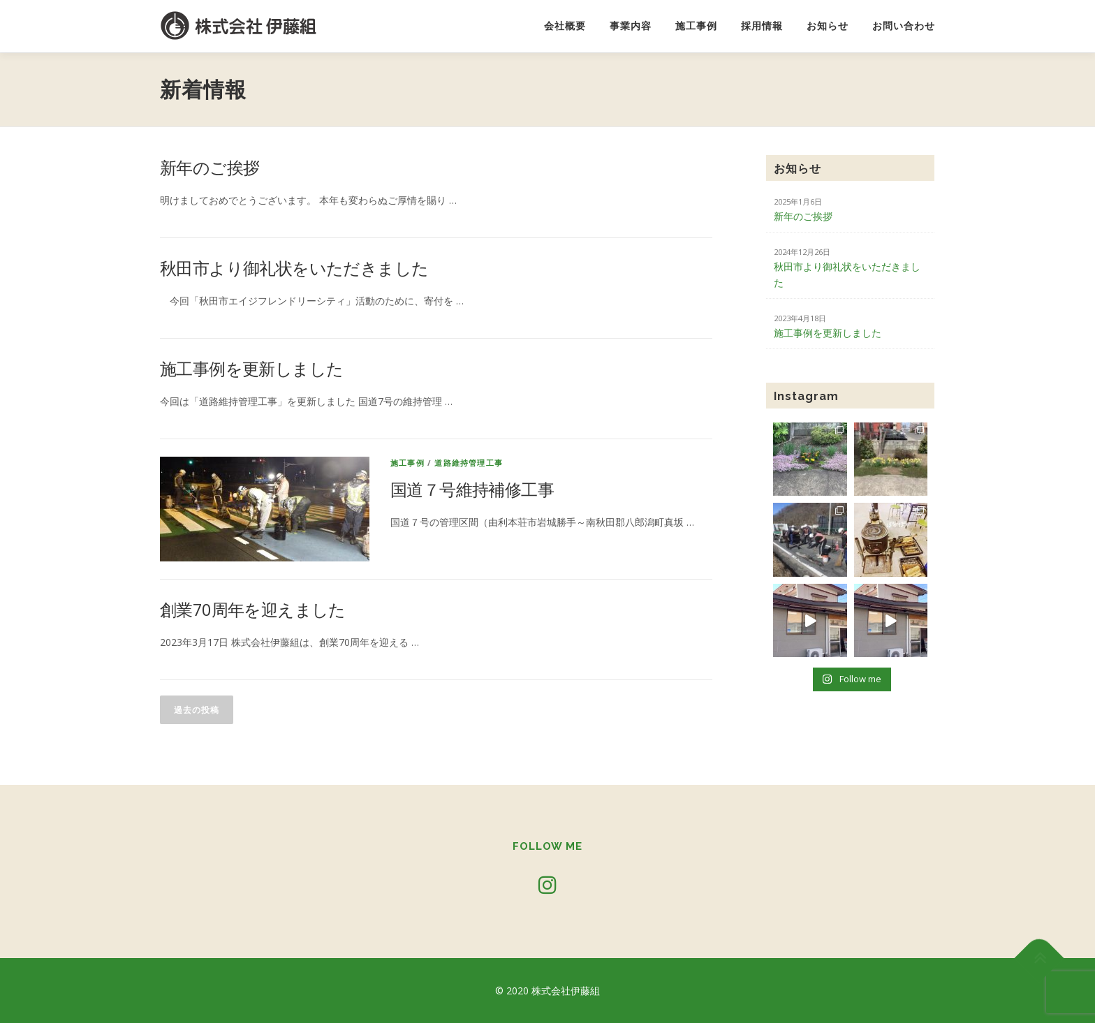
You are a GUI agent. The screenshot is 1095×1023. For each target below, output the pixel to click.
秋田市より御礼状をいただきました (294, 267)
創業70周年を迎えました (253, 609)
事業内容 (631, 25)
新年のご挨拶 (209, 167)
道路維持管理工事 (468, 462)
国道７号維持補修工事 (472, 489)
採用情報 (762, 25)
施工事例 (696, 25)
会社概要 (565, 25)
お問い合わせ (903, 25)
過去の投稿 (196, 710)
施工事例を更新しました (251, 368)
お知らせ (827, 25)
